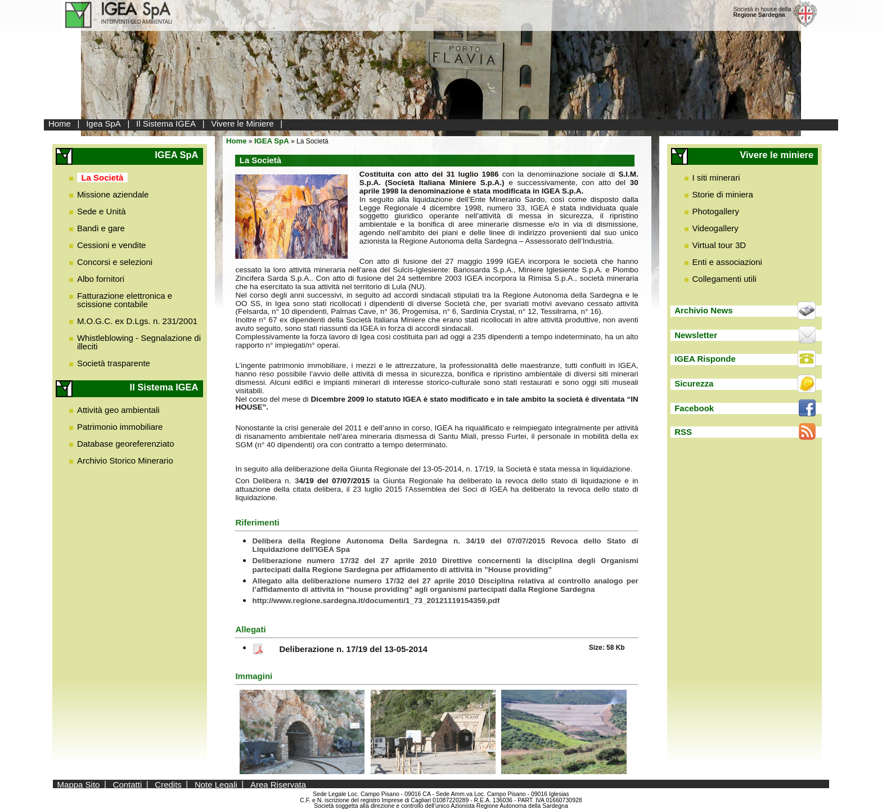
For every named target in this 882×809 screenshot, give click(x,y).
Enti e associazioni (727, 262)
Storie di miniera (722, 194)
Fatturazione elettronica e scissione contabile (124, 300)
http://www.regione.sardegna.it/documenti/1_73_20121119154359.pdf (376, 600)
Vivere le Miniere (242, 123)
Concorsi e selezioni (114, 262)
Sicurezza (693, 383)
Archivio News (703, 310)
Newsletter (695, 335)
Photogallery (715, 211)
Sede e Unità (101, 211)
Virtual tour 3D (719, 245)
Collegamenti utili (724, 279)
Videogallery (715, 228)
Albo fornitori (100, 279)
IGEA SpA (271, 141)
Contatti (127, 784)
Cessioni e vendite (111, 245)
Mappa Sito (78, 784)
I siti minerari (716, 177)
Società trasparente (113, 363)
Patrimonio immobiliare (120, 427)
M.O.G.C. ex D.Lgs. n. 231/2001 (137, 321)
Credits (168, 784)
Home (59, 123)
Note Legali (216, 784)
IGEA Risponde (705, 358)
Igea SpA (103, 123)
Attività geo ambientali (118, 410)
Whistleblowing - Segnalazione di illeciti (139, 342)
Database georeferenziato (125, 443)
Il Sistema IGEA (166, 123)
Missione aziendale (113, 194)
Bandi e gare (101, 228)
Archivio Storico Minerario (125, 460)
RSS (683, 432)
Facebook (694, 408)
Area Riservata (278, 784)
